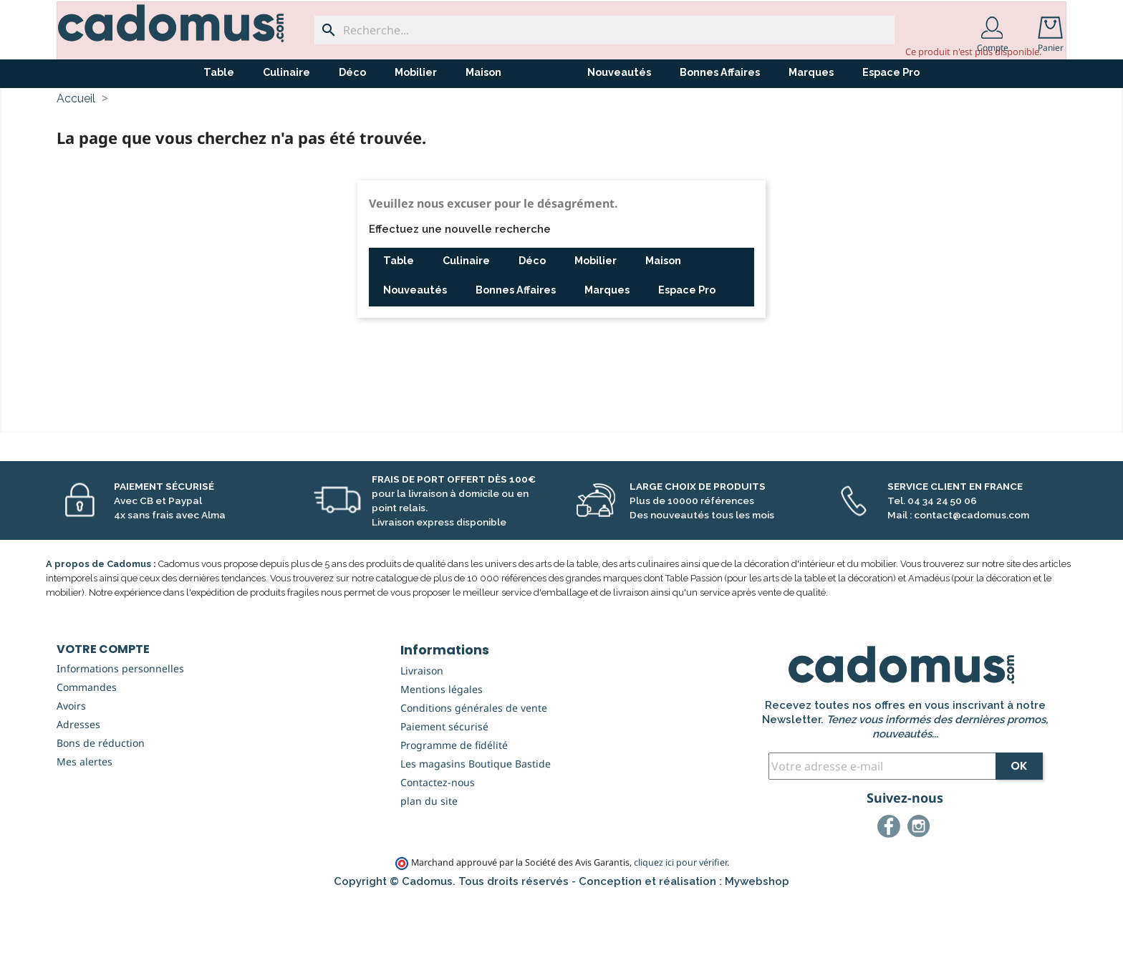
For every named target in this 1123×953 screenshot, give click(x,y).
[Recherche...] (604, 30)
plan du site (429, 854)
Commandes (87, 740)
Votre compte (103, 702)
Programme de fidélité (454, 798)
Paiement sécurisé (444, 779)
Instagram (921, 881)
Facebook (891, 881)
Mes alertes (84, 814)
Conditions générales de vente (473, 761)
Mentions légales (441, 742)
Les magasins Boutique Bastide (475, 816)
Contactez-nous (437, 835)
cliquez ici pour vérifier (680, 915)
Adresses (78, 777)
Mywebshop (757, 934)
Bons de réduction (101, 796)
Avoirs (71, 758)
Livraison (421, 723)
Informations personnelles (120, 721)
